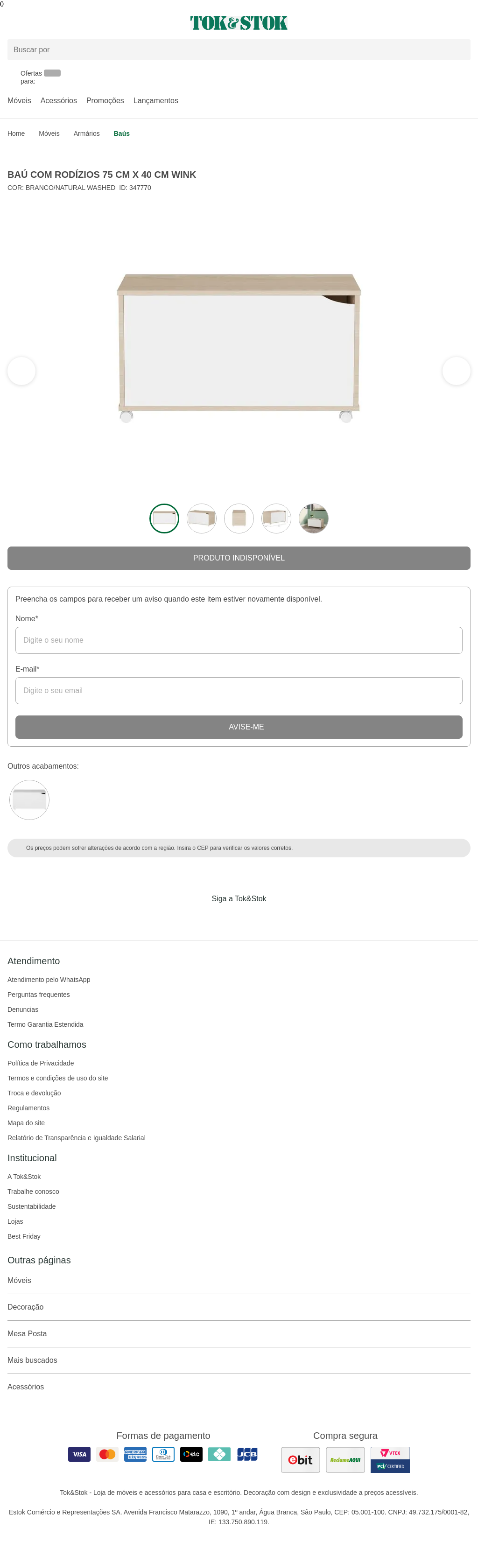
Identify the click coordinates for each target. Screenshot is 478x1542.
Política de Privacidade (40, 1063)
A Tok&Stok (24, 1176)
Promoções (105, 101)
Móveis (19, 101)
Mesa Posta (239, 1333)
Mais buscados (239, 1360)
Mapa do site (26, 1123)
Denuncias (22, 1009)
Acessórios (59, 101)
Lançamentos (156, 101)
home (16, 133)
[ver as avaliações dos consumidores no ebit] (300, 1460)
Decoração (239, 1307)
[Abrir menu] (79, 22)
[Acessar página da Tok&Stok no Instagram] (225, 918)
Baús (122, 133)
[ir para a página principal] (239, 23)
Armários (87, 133)
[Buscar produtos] (239, 49)
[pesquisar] (459, 50)
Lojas (15, 1221)
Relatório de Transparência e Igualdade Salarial (76, 1138)
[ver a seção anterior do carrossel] (457, 371)
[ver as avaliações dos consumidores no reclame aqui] (345, 1460)
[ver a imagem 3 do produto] (239, 518)
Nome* (26, 619)
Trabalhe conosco (33, 1191)
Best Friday (24, 1236)
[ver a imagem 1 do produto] (164, 518)
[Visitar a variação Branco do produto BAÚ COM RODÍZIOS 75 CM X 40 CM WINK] (29, 800)
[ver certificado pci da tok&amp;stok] (390, 1460)
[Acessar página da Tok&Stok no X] (278, 918)
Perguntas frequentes (38, 994)
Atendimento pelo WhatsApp (48, 979)
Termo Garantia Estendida (45, 1024)
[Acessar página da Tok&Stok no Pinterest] (252, 918)
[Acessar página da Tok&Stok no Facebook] (199, 918)
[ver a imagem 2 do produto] (202, 518)
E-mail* (27, 669)
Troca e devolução (34, 1093)
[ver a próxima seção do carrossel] (21, 371)
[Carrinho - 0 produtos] (465, 22)
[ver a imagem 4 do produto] (276, 518)
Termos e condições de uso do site (57, 1078)
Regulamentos (28, 1108)
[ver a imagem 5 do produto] (314, 518)
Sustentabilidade (31, 1206)
